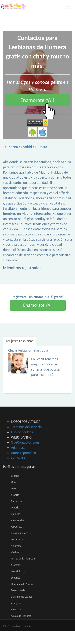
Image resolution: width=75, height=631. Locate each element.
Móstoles (16, 565)
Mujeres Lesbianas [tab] (19, 341)
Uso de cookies (22, 432)
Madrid (26, 147)
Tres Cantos (17, 539)
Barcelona (16, 501)
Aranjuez (16, 603)
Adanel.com (19, 447)
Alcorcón (16, 609)
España (12, 147)
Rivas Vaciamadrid (21, 533)
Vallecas (15, 514)
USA (13, 482)
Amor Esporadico (23, 453)
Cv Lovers (18, 458)
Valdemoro (17, 552)
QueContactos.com (25, 442)
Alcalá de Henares (21, 616)
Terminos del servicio (26, 427)
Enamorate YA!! (37, 100)
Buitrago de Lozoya (21, 596)
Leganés (15, 577)
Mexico (15, 488)
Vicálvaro (16, 545)
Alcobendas (17, 520)
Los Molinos (18, 571)
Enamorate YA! (37, 305)
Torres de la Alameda (23, 558)
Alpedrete (16, 526)
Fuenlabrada (18, 590)
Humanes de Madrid (22, 584)
